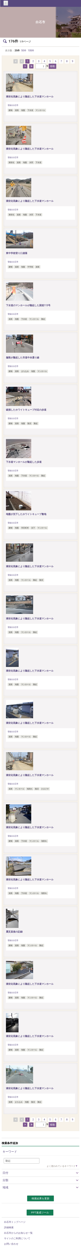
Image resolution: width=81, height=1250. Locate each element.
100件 (31, 50)
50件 (23, 50)
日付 (5, 1173)
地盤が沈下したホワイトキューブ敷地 (26, 514)
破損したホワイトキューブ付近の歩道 (26, 409)
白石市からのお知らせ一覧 (18, 1233)
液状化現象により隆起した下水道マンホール (29, 96)
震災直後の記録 (15, 931)
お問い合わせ (11, 1243)
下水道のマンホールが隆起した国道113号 (28, 305)
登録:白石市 (13, 105)
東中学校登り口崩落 (16, 253)
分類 (5, 1180)
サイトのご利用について (17, 1238)
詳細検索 (9, 1227)
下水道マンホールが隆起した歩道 (24, 462)
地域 (5, 1187)
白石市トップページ (14, 1222)
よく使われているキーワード (61, 1166)
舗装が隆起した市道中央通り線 (22, 357)
